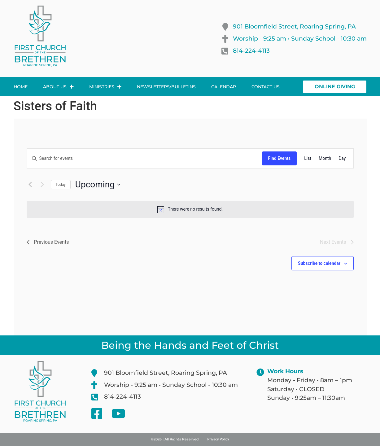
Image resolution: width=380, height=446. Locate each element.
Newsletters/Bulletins (166, 87)
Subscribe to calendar (319, 263)
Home (21, 87)
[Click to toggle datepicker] (97, 184)
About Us (58, 86)
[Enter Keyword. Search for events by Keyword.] (144, 158)
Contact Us (265, 87)
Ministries (105, 86)
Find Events (279, 158)
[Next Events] (42, 184)
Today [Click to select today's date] (61, 184)
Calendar (223, 87)
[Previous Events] (30, 184)
